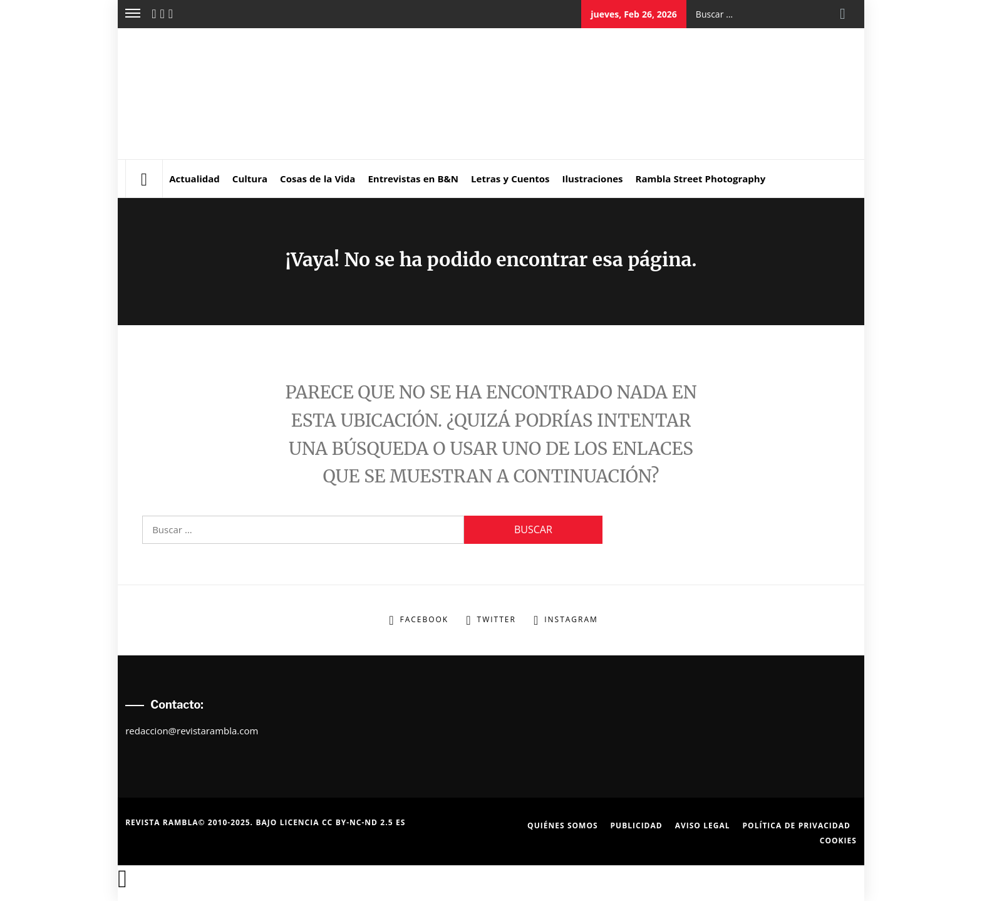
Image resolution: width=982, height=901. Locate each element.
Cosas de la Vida (317, 178)
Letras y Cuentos (510, 178)
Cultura (249, 178)
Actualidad (194, 178)
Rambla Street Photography (701, 178)
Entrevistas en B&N (413, 178)
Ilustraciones (592, 178)
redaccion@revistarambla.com (191, 730)
